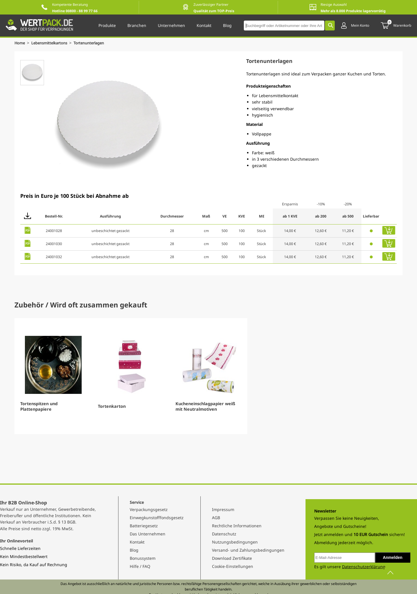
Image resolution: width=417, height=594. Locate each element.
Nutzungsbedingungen (235, 542)
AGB (216, 517)
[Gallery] (208, 376)
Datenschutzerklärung (363, 566)
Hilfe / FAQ (140, 566)
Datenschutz (224, 534)
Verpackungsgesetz (149, 509)
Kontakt (137, 542)
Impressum (223, 509)
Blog (134, 550)
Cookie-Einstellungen (232, 566)
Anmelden (393, 557)
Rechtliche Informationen (236, 525)
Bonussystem (143, 558)
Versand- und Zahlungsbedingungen (248, 550)
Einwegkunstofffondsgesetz (157, 517)
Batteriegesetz (144, 525)
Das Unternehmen (147, 534)
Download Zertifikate (232, 558)
